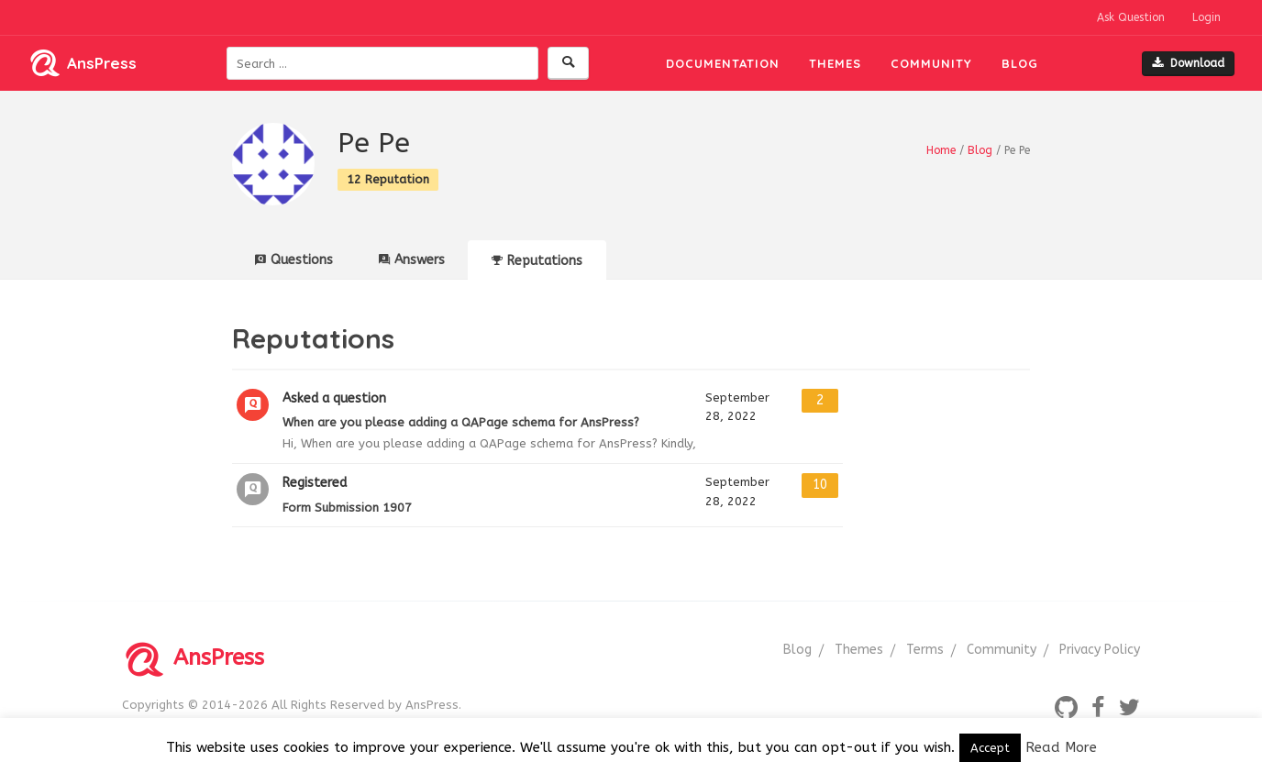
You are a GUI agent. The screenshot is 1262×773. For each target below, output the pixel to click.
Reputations (537, 261)
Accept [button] (990, 748)
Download (1188, 63)
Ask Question (1131, 17)
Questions (294, 260)
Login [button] (1206, 17)
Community (931, 63)
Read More (1061, 747)
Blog (1020, 63)
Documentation (723, 63)
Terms (925, 649)
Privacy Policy (1099, 649)
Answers (412, 260)
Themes (835, 63)
